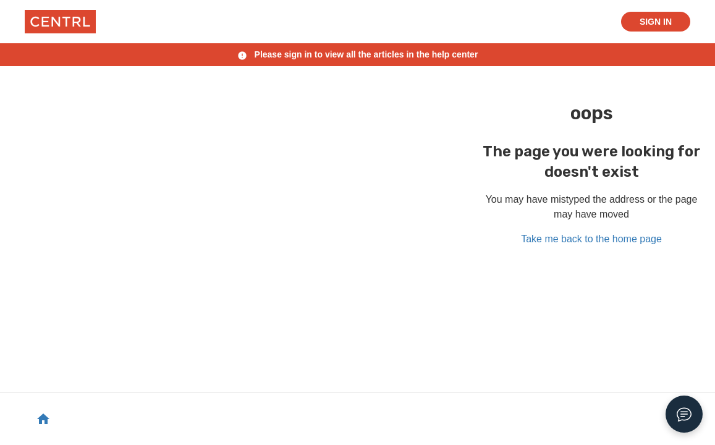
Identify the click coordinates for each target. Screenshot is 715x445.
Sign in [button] (656, 22)
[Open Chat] (684, 414)
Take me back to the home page (591, 239)
